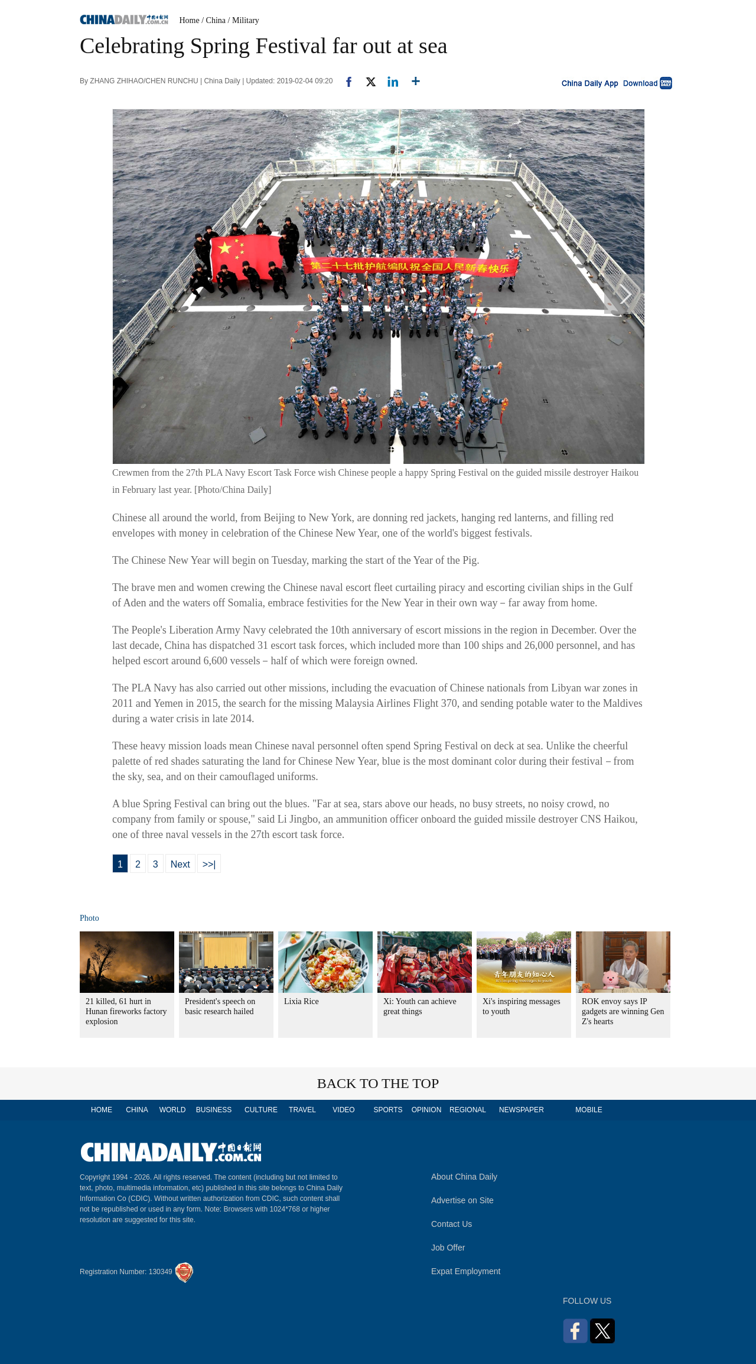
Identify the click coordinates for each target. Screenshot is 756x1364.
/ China (213, 20)
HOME (101, 1110)
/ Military (243, 20)
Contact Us (451, 1224)
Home (190, 20)
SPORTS (387, 1110)
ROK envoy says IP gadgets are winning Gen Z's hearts (623, 1011)
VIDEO (343, 1110)
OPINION (427, 1110)
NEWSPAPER (521, 1110)
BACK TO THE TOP (378, 1083)
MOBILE (588, 1110)
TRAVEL (302, 1110)
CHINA (137, 1110)
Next (180, 864)
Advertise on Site (462, 1200)
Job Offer (448, 1247)
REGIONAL (467, 1110)
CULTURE (261, 1110)
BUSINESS (214, 1110)
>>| (209, 864)
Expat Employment (466, 1271)
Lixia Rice (301, 1001)
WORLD (172, 1110)
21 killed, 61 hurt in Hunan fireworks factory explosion (126, 1011)
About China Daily (464, 1176)
